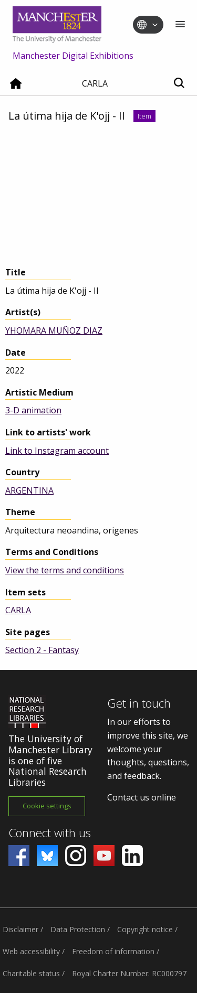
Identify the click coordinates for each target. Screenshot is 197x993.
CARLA (18, 610)
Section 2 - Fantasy (42, 650)
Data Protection (77, 929)
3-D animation (33, 410)
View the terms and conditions (64, 570)
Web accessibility (31, 951)
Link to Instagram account (57, 450)
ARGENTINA (29, 490)
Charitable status (31, 973)
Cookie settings (47, 805)
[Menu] (180, 25)
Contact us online (141, 797)
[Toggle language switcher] (155, 25)
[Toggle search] (179, 83)
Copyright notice (145, 929)
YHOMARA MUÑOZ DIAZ (53, 330)
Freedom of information (113, 951)
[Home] (15, 87)
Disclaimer (20, 929)
